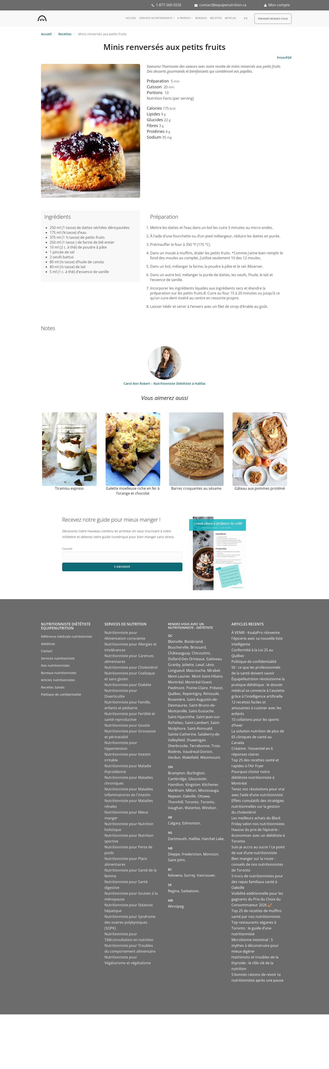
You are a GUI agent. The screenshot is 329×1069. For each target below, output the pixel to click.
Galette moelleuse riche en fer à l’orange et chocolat (132, 491)
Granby (174, 664)
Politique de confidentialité (61, 694)
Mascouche (195, 670)
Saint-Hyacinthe (181, 716)
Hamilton (176, 784)
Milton (191, 790)
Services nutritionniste (155, 18)
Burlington (196, 773)
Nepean (174, 796)
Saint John (176, 859)
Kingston (192, 784)
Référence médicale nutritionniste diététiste (66, 640)
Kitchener (210, 784)
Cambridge (177, 778)
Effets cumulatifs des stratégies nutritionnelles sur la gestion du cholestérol (257, 806)
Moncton (210, 854)
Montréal (175, 682)
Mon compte (279, 4)
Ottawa (204, 796)
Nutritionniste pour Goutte (127, 725)
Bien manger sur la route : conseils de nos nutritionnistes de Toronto (257, 864)
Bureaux (201, 18)
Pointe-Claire (197, 687)
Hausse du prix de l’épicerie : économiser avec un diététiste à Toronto (258, 835)
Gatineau (214, 658)
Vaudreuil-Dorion (197, 751)
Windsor (209, 807)
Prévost (216, 687)
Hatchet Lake (213, 838)
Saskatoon (190, 890)
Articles (230, 18)
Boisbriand (193, 641)
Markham (176, 790)
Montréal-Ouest (198, 682)
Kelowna (175, 875)
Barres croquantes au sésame (196, 488)
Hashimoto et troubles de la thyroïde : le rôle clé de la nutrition (254, 963)
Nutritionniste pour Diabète (127, 684)
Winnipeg (176, 906)
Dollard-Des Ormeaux (186, 658)
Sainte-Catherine (182, 734)
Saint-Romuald (199, 728)
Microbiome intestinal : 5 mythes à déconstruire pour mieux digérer (255, 945)
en (245, 18)
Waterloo (192, 807)
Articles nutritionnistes (58, 680)
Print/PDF (284, 58)
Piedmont (176, 687)
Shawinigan (196, 740)
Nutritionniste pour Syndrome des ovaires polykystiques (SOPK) (129, 922)
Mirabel (213, 670)
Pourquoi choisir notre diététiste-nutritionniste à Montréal (252, 777)
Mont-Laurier (179, 676)
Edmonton (191, 823)
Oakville (189, 796)
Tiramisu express (69, 488)
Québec (174, 693)
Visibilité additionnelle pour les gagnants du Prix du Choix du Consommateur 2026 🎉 (257, 899)
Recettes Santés (53, 687)
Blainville (175, 641)
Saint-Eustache (201, 711)
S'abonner (122, 567)
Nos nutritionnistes (55, 665)
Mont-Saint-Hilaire (207, 676)
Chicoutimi (201, 653)
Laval (200, 664)
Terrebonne (200, 745)
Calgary (174, 823)
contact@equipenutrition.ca (222, 4)
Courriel (67, 549)
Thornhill (175, 802)
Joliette (188, 664)
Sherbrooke (178, 745)
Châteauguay (179, 653)
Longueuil (176, 670)
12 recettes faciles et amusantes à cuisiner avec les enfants (256, 708)
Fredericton (191, 854)
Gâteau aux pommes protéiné (260, 488)
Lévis (210, 664)
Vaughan (175, 807)
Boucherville (178, 647)
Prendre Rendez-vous (273, 18)
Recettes (216, 18)
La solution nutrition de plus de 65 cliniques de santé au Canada (257, 737)
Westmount (210, 757)
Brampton (176, 773)
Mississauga (208, 790)
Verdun (174, 757)
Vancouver (206, 875)
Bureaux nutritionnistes (58, 673)
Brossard (198, 647)
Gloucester (197, 778)
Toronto (192, 802)
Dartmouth (177, 838)
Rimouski (211, 693)
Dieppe (174, 854)
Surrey (189, 875)
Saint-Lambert (197, 722)
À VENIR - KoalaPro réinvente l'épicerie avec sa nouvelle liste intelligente (257, 638)
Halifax (194, 838)
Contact (46, 651)
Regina (173, 890)
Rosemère (176, 699)
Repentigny (192, 693)
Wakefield (190, 757)
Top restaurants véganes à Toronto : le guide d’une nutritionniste (253, 928)
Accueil (131, 18)
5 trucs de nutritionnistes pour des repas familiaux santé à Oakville (257, 882)
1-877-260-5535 (168, 4)
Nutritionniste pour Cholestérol (130, 667)
